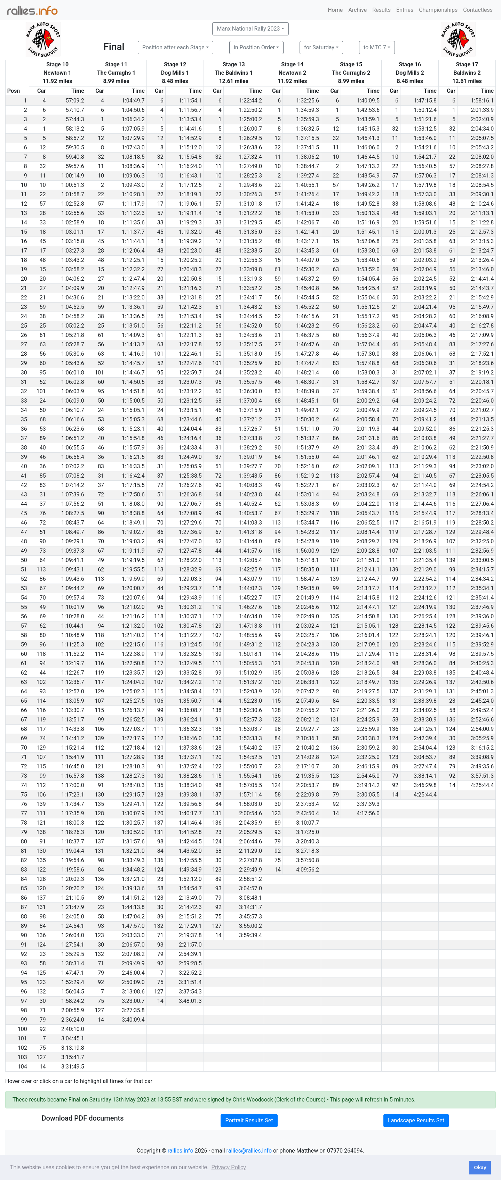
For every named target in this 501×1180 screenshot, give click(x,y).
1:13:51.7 (72, 719)
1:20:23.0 (190, 250)
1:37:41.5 (307, 147)
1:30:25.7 (133, 822)
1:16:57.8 (72, 776)
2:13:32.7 (425, 494)
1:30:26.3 (250, 194)
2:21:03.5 (425, 550)
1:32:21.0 (133, 851)
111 (450, 550)
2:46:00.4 (133, 972)
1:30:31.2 (190, 607)
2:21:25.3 (482, 429)
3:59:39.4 (250, 935)
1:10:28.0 (72, 616)
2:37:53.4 (307, 804)
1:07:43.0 (133, 147)
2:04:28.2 (425, 316)
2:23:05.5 (482, 475)
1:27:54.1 (72, 944)
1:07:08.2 (72, 475)
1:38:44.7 (307, 166)
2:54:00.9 (482, 729)
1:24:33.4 (190, 447)
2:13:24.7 (482, 250)
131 (450, 691)
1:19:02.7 (133, 532)
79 (452, 766)
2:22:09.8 (307, 794)
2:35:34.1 (482, 588)
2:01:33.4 (368, 447)
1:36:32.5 (307, 128)
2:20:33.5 (368, 701)
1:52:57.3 (250, 719)
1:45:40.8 (307, 288)
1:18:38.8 (133, 513)
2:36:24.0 (72, 1019)
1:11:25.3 (72, 644)
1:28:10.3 (133, 766)
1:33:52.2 (250, 288)
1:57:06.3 (425, 175)
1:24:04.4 (190, 429)
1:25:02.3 (133, 691)
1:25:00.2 (250, 119)
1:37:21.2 (250, 419)
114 (450, 579)
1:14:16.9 (133, 353)
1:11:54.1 (190, 100)
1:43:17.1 (307, 241)
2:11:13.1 (482, 213)
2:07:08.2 (133, 954)
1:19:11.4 (190, 213)
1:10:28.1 (133, 194)
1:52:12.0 (190, 879)
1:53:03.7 (250, 729)
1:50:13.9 (368, 213)
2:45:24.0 (482, 701)
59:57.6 (75, 166)
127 (217, 926)
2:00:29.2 (368, 400)
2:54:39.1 (190, 954)
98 (452, 654)
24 (218, 372)
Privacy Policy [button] (228, 1167)
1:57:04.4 (368, 344)
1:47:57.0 (133, 926)
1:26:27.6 (190, 485)
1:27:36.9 (190, 532)
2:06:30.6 (425, 363)
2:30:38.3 (368, 738)
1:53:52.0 (368, 269)
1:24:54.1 (72, 926)
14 (452, 785)
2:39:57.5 (482, 654)
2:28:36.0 (425, 663)
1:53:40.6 (368, 260)
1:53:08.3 (307, 504)
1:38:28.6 (190, 776)
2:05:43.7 (368, 513)
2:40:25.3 (482, 663)
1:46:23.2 (307, 325)
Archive (357, 10)
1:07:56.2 (72, 504)
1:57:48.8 (368, 363)
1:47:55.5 (190, 860)
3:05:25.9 (482, 738)
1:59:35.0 (307, 588)
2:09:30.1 (482, 194)
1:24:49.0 (190, 457)
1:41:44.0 (250, 541)
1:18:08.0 (133, 504)
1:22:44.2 (250, 100)
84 (452, 663)
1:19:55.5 (133, 569)
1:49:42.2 (368, 194)
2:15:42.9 (482, 297)
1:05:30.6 (72, 353)
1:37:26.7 (250, 429)
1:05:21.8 (72, 335)
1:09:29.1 (72, 541)
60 (452, 316)
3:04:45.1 (72, 1038)
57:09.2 (75, 100)
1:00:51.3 (72, 185)
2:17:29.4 (368, 654)
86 (452, 429)
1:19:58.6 (72, 869)
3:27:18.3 (307, 851)
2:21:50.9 (482, 447)
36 (218, 438)
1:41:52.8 (190, 832)
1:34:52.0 (250, 325)
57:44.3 (75, 119)
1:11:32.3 (133, 213)
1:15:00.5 (133, 400)
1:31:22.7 (190, 635)
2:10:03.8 (425, 438)
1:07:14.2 (72, 485)
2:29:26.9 (425, 682)
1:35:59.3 (307, 119)
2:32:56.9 (482, 550)
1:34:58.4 (190, 691)
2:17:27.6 (482, 344)
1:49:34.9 (190, 869)
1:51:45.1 (368, 232)
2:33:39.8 (425, 701)
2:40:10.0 (72, 1029)
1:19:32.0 (190, 232)
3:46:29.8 (425, 785)
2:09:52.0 (425, 429)
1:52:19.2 (307, 475)
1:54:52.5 (250, 757)
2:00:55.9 (72, 1010)
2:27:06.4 (482, 504)
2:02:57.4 (368, 475)
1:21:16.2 (133, 616)
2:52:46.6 (482, 719)
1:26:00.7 (250, 128)
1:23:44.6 (190, 419)
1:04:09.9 (72, 288)
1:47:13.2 (368, 166)
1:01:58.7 (72, 194)
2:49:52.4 (482, 710)
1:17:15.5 (133, 485)
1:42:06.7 (307, 222)
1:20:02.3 (72, 879)
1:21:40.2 (133, 635)
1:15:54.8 (190, 157)
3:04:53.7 (425, 757)
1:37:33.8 (250, 438)
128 (450, 616)
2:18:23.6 (482, 363)
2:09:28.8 (368, 550)
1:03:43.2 (72, 260)
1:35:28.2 (250, 372)
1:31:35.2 (250, 241)
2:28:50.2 (482, 522)
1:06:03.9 (72, 391)
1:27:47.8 (190, 550)
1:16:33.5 (133, 466)
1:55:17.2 (368, 316)
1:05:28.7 (72, 344)
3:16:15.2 (482, 747)
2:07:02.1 (425, 372)
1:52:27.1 (307, 485)
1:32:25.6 (307, 100)
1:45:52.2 (307, 307)
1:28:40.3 (133, 785)
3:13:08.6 (133, 991)
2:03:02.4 (307, 625)
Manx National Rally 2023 (248, 28)
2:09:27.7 (307, 729)
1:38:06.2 (307, 157)
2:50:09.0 (133, 982)
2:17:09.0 (368, 644)
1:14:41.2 (72, 738)
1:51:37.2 (250, 682)
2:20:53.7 (307, 785)
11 (395, 138)
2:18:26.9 (425, 541)
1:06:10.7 (72, 410)
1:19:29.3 (190, 222)
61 (336, 250)
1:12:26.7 (72, 672)
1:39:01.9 (250, 457)
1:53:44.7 (307, 522)
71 (160, 935)
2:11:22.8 (482, 222)
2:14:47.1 (368, 607)
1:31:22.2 (250, 213)
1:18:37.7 (72, 841)
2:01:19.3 (368, 429)
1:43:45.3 (307, 250)
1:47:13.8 (250, 625)
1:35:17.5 (250, 344)
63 (452, 241)
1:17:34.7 (72, 804)
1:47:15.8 (425, 100)
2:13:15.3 (482, 241)
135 (334, 616)
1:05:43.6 (72, 363)
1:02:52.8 (72, 203)
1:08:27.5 (72, 513)
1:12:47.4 (133, 278)
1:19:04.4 (72, 851)
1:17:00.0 (72, 785)
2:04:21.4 (425, 307)
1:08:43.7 (72, 522)
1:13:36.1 (133, 307)
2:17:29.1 (190, 926)
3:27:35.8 (133, 1010)
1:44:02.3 (250, 588)
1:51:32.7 (307, 438)
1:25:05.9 (190, 466)
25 (452, 232)
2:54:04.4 (425, 747)
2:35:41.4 (482, 597)
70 (452, 410)
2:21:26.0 (368, 710)
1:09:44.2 (72, 588)
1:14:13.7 (133, 344)
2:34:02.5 (425, 710)
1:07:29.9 (133, 138)
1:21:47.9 (72, 907)
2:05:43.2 (482, 147)
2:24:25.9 (368, 719)
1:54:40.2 (250, 747)
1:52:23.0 (250, 701)
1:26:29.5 (250, 138)
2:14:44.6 (425, 504)
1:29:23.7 (190, 588)
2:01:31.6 (368, 438)
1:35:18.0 (250, 353)
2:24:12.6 (425, 597)
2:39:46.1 (482, 635)
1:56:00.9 (307, 550)
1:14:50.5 (133, 382)
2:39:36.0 (482, 616)
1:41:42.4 (307, 203)
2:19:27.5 (368, 691)
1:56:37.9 (368, 335)
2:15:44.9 (425, 513)
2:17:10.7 (307, 766)
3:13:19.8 (72, 1048)
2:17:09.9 (482, 335)
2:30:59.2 (368, 747)
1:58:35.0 (307, 569)
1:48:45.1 (307, 400)
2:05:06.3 (425, 335)
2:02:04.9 (425, 269)
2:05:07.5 (482, 138)
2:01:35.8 (425, 241)
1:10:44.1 (72, 625)
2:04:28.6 (307, 654)
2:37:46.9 (482, 607)
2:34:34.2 (482, 579)
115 (450, 644)
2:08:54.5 (482, 185)
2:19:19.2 (482, 372)
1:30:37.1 (190, 616)
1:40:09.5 (368, 100)
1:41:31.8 (250, 532)
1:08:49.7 (72, 532)
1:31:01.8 (250, 203)
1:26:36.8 (190, 494)
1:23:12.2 (190, 391)
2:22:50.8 (482, 457)
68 (452, 353)
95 (452, 307)
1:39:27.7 (250, 466)
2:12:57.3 (482, 232)
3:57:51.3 (482, 776)
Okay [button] (480, 1167)
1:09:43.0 (133, 185)
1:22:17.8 (190, 344)
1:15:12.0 (190, 147)
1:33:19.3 (250, 278)
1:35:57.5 (250, 382)
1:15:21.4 (72, 747)
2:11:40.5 (425, 475)
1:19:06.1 (190, 203)
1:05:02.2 (72, 325)
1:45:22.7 (250, 597)
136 (450, 719)
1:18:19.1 (190, 194)
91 (218, 719)
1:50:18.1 (250, 654)
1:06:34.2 (133, 119)
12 (336, 128)
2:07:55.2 (307, 710)
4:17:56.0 (368, 813)
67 (452, 475)
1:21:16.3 (190, 288)
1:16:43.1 (190, 175)
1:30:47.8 (190, 625)
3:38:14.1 (425, 776)
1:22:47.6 (190, 363)
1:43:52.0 (190, 851)
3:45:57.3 (250, 916)
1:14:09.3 (133, 335)
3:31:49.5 (72, 1066)
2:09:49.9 (133, 963)
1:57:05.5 (250, 785)
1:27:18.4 (133, 747)
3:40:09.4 (133, 1019)
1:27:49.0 (250, 166)
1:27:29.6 (190, 522)
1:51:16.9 (368, 222)
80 (43, 635)
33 (452, 194)
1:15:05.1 (133, 410)
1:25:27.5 (133, 701)
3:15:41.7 (72, 1057)
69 (452, 485)
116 (450, 504)
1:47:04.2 (133, 916)
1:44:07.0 (307, 260)
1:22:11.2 (190, 325)
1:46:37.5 (307, 335)
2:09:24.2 (425, 400)
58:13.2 (75, 128)
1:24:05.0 (72, 916)
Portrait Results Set (249, 1120)
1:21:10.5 (72, 897)
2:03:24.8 (368, 494)
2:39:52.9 (482, 644)
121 (450, 597)
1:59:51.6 (425, 222)
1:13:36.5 (133, 316)
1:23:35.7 (133, 672)
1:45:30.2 (307, 269)
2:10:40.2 (307, 747)
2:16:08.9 (482, 316)
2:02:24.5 (425, 278)
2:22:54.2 (425, 579)
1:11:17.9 (133, 203)
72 (452, 400)
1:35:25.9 (250, 363)
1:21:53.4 (190, 316)
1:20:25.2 (190, 260)
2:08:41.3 (482, 175)
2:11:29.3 (425, 466)
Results (381, 10)
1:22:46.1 (190, 353)
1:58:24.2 (72, 1001)
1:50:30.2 (307, 419)
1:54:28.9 (307, 541)
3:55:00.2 (250, 926)
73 (43, 550)
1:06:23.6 (72, 429)
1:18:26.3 (72, 832)
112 (450, 588)
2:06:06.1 (425, 353)
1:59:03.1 (425, 213)
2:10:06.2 (425, 447)
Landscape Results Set (416, 1120)
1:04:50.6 (133, 110)
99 (452, 569)
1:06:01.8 (72, 372)
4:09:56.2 (307, 869)
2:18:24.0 (368, 663)
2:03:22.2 (425, 297)
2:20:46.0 (482, 400)
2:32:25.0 (482, 541)
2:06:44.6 (250, 841)
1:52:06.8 (368, 241)
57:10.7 (75, 110)
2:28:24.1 (425, 635)
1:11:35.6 (133, 222)
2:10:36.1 (307, 738)
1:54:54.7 (190, 888)
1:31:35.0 (250, 232)
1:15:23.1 (133, 429)
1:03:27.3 (72, 250)
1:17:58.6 (133, 494)
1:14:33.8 (72, 729)
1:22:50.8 (133, 663)
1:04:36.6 (72, 297)
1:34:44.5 (250, 316)
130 (450, 607)
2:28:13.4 (482, 513)
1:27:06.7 (190, 504)
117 (450, 513)
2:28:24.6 (425, 644)
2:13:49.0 (190, 897)
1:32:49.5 (190, 663)
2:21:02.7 (482, 410)
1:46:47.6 (307, 344)
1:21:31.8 (190, 297)
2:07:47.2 (307, 691)
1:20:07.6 (133, 597)
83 (452, 344)
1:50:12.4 (425, 110)
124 (450, 729)
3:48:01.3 (190, 1001)
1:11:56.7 (190, 110)
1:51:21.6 (425, 119)
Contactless (478, 10)
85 (43, 475)
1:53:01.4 (307, 494)
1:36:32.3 (190, 729)
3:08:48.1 (250, 897)
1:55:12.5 (368, 307)
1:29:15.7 (133, 794)
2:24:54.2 (482, 485)
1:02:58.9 (72, 222)
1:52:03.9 (250, 691)
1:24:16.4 (190, 438)
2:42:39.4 (425, 738)
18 (452, 185)
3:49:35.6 (482, 766)
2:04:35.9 (250, 822)
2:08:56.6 (425, 391)
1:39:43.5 (250, 475)
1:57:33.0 (425, 194)
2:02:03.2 (425, 260)
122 (450, 625)
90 (278, 447)
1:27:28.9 (133, 757)
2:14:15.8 (368, 597)
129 (450, 532)
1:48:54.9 (368, 175)
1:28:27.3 (133, 776)
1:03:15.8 (72, 241)
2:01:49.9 (307, 597)
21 (160, 288)
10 (452, 147)
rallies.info (180, 1150)
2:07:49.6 (307, 701)
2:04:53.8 (307, 663)
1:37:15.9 (250, 410)
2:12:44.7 (368, 579)
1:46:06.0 (368, 147)
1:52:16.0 (307, 466)
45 (278, 222)
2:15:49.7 (482, 307)
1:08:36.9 (133, 166)
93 (43, 691)
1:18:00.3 (72, 822)
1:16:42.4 (133, 475)
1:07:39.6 (72, 494)
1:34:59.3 (307, 110)
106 (276, 607)
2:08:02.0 (482, 157)
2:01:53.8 (425, 250)
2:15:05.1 (368, 625)
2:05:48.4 (425, 344)
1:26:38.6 (250, 147)
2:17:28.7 (425, 532)
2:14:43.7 (482, 288)
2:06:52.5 (368, 522)
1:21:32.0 (133, 625)
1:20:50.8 (190, 278)
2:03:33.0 (133, 935)
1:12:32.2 (133, 269)
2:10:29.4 (425, 457)
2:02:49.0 (307, 616)
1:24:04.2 (133, 682)
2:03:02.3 (368, 485)
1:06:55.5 (72, 447)
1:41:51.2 (133, 897)
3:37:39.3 (368, 804)
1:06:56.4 (72, 457)
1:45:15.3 (368, 128)
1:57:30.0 (368, 353)
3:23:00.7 (133, 1001)
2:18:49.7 (368, 682)
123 (450, 747)
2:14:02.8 (307, 757)
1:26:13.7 (133, 710)
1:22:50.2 (250, 110)
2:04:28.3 (307, 644)
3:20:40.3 (307, 841)
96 (101, 607)
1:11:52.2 (72, 654)
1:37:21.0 (133, 879)
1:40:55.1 (307, 185)
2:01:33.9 (482, 110)
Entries (404, 10)
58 (452, 710)
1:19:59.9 (133, 579)
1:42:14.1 (307, 232)
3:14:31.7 (250, 907)
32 (395, 128)
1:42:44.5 (190, 841)
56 (452, 269)
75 (278, 860)
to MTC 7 (375, 47)
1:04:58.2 (72, 316)
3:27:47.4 (425, 766)
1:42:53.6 (368, 110)
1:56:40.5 (425, 166)
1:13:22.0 (133, 297)
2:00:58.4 (368, 419)
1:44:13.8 (133, 907)
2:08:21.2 (307, 719)
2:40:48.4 (482, 672)
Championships (438, 10)
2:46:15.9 (368, 766)
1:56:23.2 (368, 325)
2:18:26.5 (368, 672)
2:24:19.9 (425, 607)
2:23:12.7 (425, 588)
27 (160, 269)
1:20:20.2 (72, 888)
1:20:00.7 (133, 588)
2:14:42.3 (190, 907)
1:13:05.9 (72, 701)
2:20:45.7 (482, 391)
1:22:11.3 (190, 335)
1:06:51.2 (72, 438)
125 (41, 972)
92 (452, 776)
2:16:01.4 (368, 635)
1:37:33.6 (190, 747)
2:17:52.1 (482, 353)
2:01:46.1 (368, 457)
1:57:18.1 (307, 560)
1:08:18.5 (133, 157)
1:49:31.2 (250, 644)
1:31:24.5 (190, 644)
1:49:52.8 (368, 203)
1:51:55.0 (307, 457)
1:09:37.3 (72, 550)
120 (450, 635)
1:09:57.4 (72, 597)
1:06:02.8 (72, 382)
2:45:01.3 (482, 691)
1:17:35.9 (72, 813)
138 (217, 710)
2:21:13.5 (482, 419)
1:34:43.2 (250, 307)
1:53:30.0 (368, 250)
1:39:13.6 (133, 888)
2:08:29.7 (368, 541)
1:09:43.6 (72, 579)
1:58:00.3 (368, 372)
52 (452, 278)
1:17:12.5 (190, 185)
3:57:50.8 (307, 860)
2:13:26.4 (482, 260)
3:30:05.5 (368, 794)
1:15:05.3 (133, 419)
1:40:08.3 (250, 485)
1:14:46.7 (133, 372)
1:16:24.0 (190, 166)
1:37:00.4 (250, 400)
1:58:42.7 (368, 382)
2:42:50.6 (482, 682)
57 (452, 166)
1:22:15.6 (133, 644)
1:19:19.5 (133, 560)
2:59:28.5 (190, 963)
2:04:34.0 (482, 128)
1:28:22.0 (190, 560)
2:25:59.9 (368, 729)
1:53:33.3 (250, 738)
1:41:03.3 (250, 522)
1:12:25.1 (133, 260)
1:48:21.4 (307, 372)
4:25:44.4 (482, 785)
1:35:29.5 (72, 954)
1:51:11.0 (307, 429)
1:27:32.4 (250, 157)
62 (452, 447)
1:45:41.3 (368, 138)
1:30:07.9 (133, 813)
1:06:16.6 (72, 419)
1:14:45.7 (133, 363)
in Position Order (254, 47)
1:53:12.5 (425, 128)
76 (43, 513)
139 (450, 560)
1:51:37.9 (307, 447)
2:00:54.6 (250, 813)
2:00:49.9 (368, 410)
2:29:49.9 (250, 869)
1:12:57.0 (72, 691)
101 (159, 353)
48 (452, 203)
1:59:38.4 (368, 391)
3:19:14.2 (368, 785)
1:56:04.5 (72, 991)
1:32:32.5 (190, 654)
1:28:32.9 (190, 569)
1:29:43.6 (250, 185)
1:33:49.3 (133, 860)
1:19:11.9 (133, 550)
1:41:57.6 (250, 550)
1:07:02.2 (72, 466)
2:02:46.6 (307, 607)
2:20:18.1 (482, 382)
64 (452, 391)
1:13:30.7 (72, 710)
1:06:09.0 (72, 400)
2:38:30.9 (425, 719)
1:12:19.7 (72, 663)
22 (452, 157)
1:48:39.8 (307, 391)
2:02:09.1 (368, 466)
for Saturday (319, 47)
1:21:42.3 (190, 307)
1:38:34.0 (190, 785)
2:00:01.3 (425, 232)
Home (335, 10)
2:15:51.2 (190, 916)
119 (450, 522)
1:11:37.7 (133, 232)
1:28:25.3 (250, 175)
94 (452, 466)
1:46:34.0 (250, 616)
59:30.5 (75, 147)
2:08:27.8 (482, 166)
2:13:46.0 (482, 269)
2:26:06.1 (482, 494)
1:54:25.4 (368, 288)
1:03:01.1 (72, 232)
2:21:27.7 (482, 438)
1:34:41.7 (250, 297)
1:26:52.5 (133, 719)
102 (159, 625)
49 (452, 438)
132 (159, 926)
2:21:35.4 (425, 560)
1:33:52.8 (190, 672)
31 (452, 363)
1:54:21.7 (425, 157)
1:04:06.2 (72, 278)
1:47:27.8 (307, 353)
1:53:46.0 (425, 138)
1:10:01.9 (72, 607)
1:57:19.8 (425, 185)
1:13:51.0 (133, 325)
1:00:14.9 (72, 175)
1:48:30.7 (307, 382)
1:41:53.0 (307, 213)
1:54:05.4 (368, 278)
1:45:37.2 (307, 278)
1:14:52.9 (190, 138)
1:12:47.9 (133, 288)
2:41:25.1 (425, 729)
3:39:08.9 (482, 757)
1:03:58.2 (72, 269)
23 (452, 701)
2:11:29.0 (250, 851)
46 (452, 335)
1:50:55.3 (250, 663)
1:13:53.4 (190, 119)
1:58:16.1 (482, 100)
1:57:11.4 (250, 794)
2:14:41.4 (482, 278)
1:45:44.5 (307, 297)
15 (452, 222)
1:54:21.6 (425, 147)
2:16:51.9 (425, 522)
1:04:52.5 (72, 307)
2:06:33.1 (307, 682)
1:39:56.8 (190, 804)
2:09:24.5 (425, 410)
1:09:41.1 (72, 560)
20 (452, 213)
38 (160, 297)
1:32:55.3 (250, 260)
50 (452, 288)
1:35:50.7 (190, 701)
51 (452, 382)
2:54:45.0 (368, 776)
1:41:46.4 (190, 822)
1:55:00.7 (250, 766)
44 (452, 419)
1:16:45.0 (72, 766)
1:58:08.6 (425, 203)
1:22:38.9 (133, 654)
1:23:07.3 (190, 382)
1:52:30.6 (250, 710)
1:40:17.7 (190, 813)
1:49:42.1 (307, 410)
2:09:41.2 (425, 419)
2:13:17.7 (368, 588)
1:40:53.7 (250, 513)
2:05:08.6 (307, 672)
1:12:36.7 (72, 682)
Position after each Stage (173, 47)
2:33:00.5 (482, 560)
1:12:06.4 (133, 250)
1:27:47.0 (190, 541)
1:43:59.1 (368, 119)
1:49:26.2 (368, 185)
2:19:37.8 (190, 935)
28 (43, 213)
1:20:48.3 (190, 269)
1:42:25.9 (250, 569)
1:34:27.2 (190, 682)
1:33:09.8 (250, 269)
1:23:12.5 (190, 400)
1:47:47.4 (307, 363)
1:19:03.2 (133, 541)
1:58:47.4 (307, 579)
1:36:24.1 (190, 719)
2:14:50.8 (368, 616)
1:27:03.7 (133, 729)
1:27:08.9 (190, 513)
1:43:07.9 (250, 579)
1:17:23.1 (72, 794)
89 (43, 438)
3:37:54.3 (190, 991)
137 (450, 682)
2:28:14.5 (425, 625)
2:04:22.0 (368, 504)
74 (43, 738)
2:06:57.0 (133, 944)
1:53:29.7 (307, 513)
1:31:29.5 (250, 222)
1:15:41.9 (72, 757)
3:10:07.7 (307, 822)
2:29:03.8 (425, 672)
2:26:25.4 (425, 616)
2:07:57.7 (425, 382)
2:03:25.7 (307, 635)
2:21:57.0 (190, 944)
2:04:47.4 (425, 325)
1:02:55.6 (72, 213)
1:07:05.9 (133, 128)
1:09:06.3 (133, 175)
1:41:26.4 (307, 194)
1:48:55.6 (250, 635)
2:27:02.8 (250, 860)
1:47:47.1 (72, 972)
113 (450, 457)
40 (452, 325)
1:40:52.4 (250, 504)
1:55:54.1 (250, 776)
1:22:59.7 (190, 372)
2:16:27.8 (482, 325)
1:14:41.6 (190, 128)
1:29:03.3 (190, 579)
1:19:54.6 (72, 860)
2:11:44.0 (425, 485)
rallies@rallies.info (249, 1150)
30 (452, 738)
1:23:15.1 (190, 410)
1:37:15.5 (307, 138)
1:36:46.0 (190, 738)
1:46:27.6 (250, 607)
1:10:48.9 (72, 635)
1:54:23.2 (307, 532)
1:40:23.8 (250, 494)
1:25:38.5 (190, 475)
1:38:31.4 (72, 963)
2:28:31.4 (425, 654)
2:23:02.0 (482, 466)
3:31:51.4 (190, 982)
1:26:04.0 (72, 935)
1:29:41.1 (133, 804)
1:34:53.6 (250, 335)
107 (450, 541)
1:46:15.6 (307, 316)
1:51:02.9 (250, 672)
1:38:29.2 (250, 447)
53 (160, 382)
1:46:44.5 (368, 157)
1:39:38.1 (190, 794)
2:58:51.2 (250, 879)
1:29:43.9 (190, 597)
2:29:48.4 (482, 532)
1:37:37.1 (190, 757)
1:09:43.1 (72, 569)
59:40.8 (75, 157)
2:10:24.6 (482, 203)
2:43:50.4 (307, 813)
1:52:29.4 (72, 982)
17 (452, 175)
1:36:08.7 (190, 710)
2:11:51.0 (368, 560)
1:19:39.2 (190, 241)
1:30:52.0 (133, 832)
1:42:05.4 (250, 560)
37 (452, 372)
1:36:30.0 (250, 391)
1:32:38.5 (250, 250)
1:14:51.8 (133, 391)
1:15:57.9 (133, 447)
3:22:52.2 (190, 972)
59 (452, 260)
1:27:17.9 (133, 738)
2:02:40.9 (482, 119)
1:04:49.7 (133, 100)
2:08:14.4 (368, 532)
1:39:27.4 (307, 175)
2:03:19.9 (425, 288)
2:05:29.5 (250, 832)
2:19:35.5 (307, 776)
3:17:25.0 (307, 832)
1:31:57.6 (133, 841)
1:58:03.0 (250, 804)
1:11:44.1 (133, 241)
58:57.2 (75, 138)
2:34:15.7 (482, 569)
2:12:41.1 (368, 569)
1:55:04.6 (368, 297)
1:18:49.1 (133, 522)
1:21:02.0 (133, 607)
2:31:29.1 (425, 691)
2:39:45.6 (482, 625)
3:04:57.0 (250, 888)
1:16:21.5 (133, 457)
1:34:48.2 (133, 869)
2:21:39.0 (425, 569)
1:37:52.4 (190, 766)
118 (450, 494)
